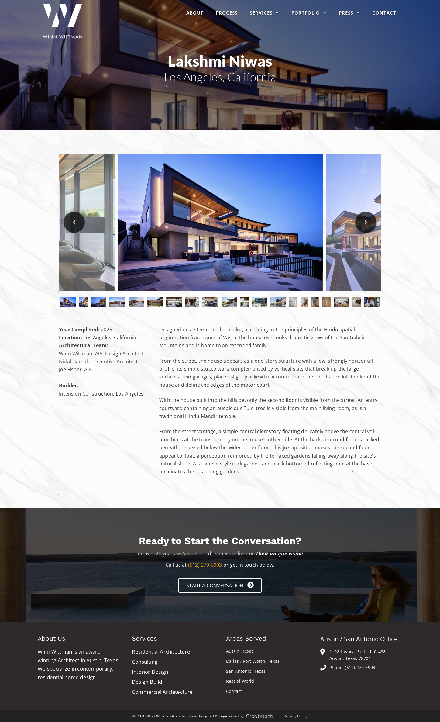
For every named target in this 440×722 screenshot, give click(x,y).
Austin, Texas (240, 651)
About (195, 13)
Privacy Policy (296, 716)
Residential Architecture (161, 651)
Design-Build (147, 681)
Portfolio (312, 13)
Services (267, 13)
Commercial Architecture (162, 691)
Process (227, 13)
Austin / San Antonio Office (358, 639)
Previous (74, 222)
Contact (384, 13)
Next (365, 222)
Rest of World (240, 681)
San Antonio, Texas (246, 671)
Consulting (144, 661)
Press (352, 13)
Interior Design (150, 671)
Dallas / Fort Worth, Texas (253, 661)
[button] (219, 585)
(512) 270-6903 (205, 564)
